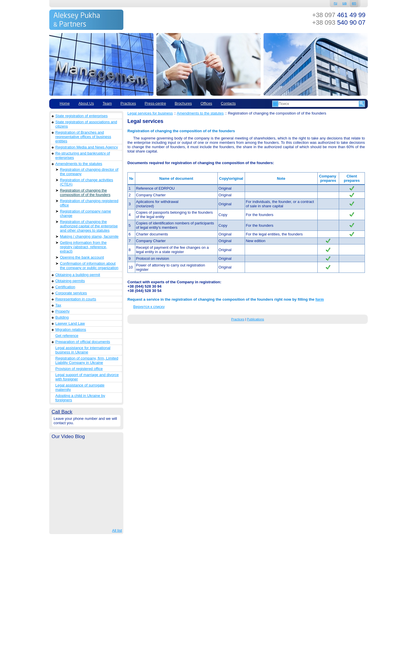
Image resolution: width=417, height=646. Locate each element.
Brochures (183, 103)
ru (335, 3)
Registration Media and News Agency (86, 147)
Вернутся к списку (149, 306)
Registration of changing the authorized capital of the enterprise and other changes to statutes (89, 226)
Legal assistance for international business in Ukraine (82, 350)
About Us (86, 103)
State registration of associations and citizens (86, 124)
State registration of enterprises (81, 116)
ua (344, 3)
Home (65, 103)
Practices (128, 103)
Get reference (66, 335)
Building (62, 317)
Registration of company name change (85, 213)
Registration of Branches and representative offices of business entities (83, 136)
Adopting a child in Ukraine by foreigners (80, 397)
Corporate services (71, 293)
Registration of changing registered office (89, 203)
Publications (255, 319)
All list (117, 530)
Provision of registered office (79, 368)
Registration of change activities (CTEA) (86, 182)
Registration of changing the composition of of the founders (85, 192)
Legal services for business (150, 113)
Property (62, 311)
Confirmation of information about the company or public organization (89, 265)
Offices (206, 103)
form (319, 299)
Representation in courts (75, 299)
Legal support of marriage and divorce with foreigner (87, 377)
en (354, 3)
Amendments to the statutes (78, 164)
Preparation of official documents (82, 342)
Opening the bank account (82, 257)
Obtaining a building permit (77, 275)
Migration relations (70, 329)
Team (107, 103)
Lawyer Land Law (70, 323)
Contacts (228, 103)
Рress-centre (155, 103)
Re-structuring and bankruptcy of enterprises (82, 155)
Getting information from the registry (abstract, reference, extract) (83, 246)
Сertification (65, 287)
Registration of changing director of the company (89, 171)
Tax (58, 305)
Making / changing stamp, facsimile (89, 236)
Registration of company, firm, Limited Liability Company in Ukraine (86, 360)
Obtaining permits (70, 281)
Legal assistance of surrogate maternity (80, 387)
